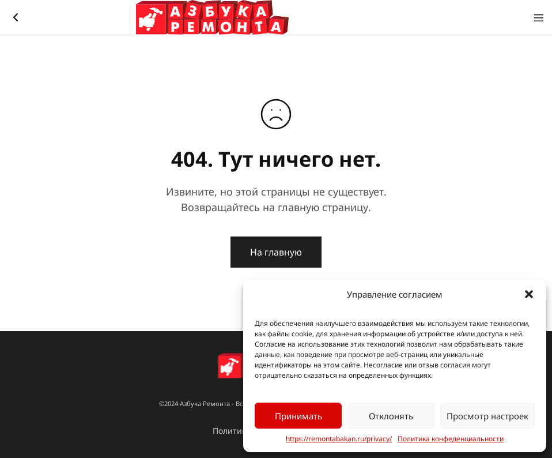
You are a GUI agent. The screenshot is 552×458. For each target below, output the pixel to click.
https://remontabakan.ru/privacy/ (339, 439)
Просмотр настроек (487, 416)
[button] (529, 294)
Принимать (298, 416)
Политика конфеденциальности (451, 439)
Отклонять (391, 416)
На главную (276, 252)
